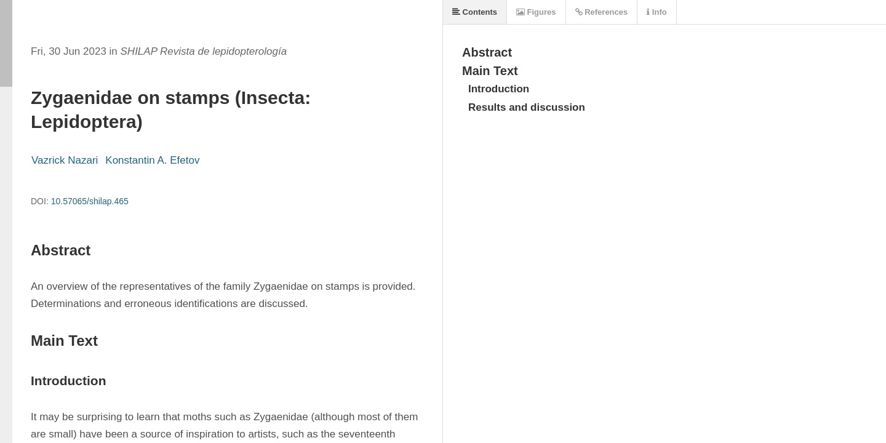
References (601, 12)
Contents (474, 12)
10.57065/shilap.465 (90, 201)
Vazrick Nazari (64, 160)
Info (656, 12)
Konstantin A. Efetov (152, 160)
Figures (536, 12)
